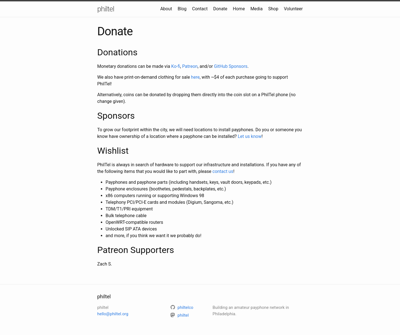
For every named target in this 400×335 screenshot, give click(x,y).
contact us (222, 171)
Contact (200, 8)
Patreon (190, 66)
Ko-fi (175, 66)
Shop (273, 8)
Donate (220, 8)
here (195, 77)
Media (256, 8)
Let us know (249, 136)
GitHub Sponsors (231, 66)
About (166, 8)
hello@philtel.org (112, 313)
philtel (105, 9)
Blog (182, 8)
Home (239, 8)
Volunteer (293, 8)
